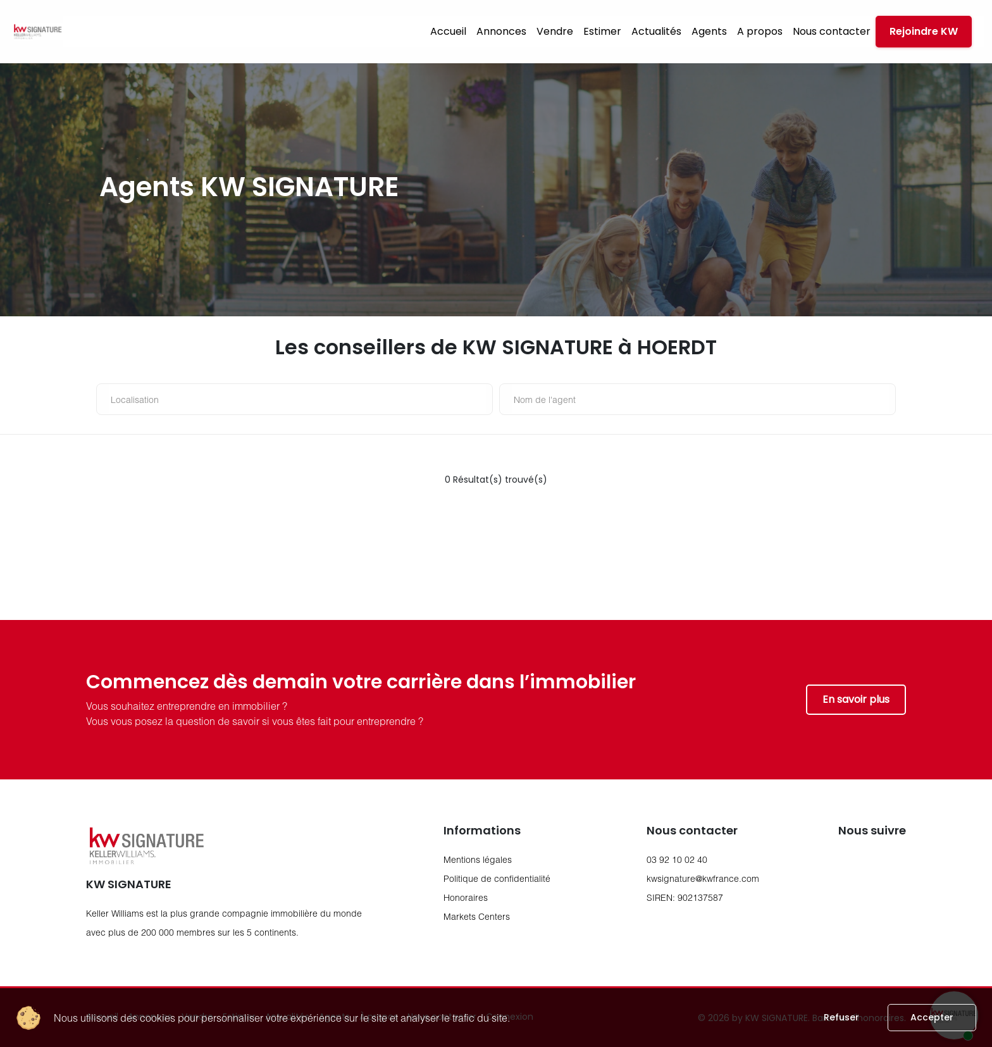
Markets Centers (476, 916)
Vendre (554, 31)
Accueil (448, 31)
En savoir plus (856, 699)
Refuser (841, 1017)
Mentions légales (477, 859)
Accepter (931, 1017)
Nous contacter (832, 31)
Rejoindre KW (924, 31)
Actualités (656, 31)
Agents (709, 31)
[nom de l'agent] (700, 399)
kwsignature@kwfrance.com (703, 878)
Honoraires (465, 897)
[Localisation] (297, 399)
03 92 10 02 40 (677, 859)
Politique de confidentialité (496, 878)
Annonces (501, 31)
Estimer (602, 31)
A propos (760, 31)
